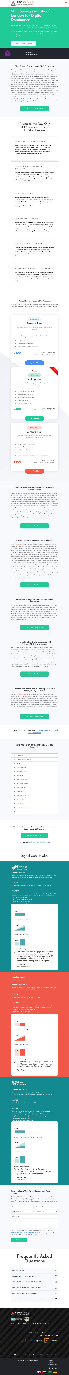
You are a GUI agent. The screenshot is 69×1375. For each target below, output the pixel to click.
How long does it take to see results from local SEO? (30, 1299)
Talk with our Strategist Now (40, 842)
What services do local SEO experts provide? (27, 1282)
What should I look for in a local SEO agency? (27, 1287)
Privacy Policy (53, 1364)
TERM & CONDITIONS (31, 1233)
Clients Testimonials (33, 1332)
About (23, 1332)
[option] (34, 53)
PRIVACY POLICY (17, 1233)
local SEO (26, 495)
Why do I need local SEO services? (23, 1276)
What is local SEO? (18, 1270)
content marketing (44, 250)
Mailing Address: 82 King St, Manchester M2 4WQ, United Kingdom (33, 1324)
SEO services (15, 28)
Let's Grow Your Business (34, 108)
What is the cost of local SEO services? (25, 1293)
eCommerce (19, 544)
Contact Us (43, 1332)
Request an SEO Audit (34, 835)
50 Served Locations (21, 1355)
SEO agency (21, 694)
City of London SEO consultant (31, 70)
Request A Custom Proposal (23, 43)
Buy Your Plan (35, 363)
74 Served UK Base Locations (44, 1355)
